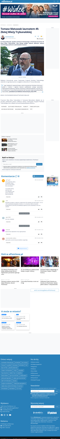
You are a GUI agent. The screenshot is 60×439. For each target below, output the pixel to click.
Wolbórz (20, 370)
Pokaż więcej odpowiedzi (24, 213)
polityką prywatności (31, 167)
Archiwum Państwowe (7, 109)
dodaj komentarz (38, 176)
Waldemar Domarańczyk (21, 109)
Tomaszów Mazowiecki (20, 383)
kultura (19, 388)
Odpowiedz (8, 196)
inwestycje (12, 373)
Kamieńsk (19, 373)
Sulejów (9, 365)
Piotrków (4, 106)
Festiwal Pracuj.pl (36, 380)
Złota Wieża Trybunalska (15, 106)
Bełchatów (4, 368)
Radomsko (12, 388)
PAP (26, 365)
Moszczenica (4, 375)
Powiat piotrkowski (6, 370)
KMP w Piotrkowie (6, 381)
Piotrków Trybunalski (7, 362)
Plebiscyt (25, 106)
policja (3, 365)
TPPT (31, 109)
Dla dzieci (4, 322)
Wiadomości (15, 25)
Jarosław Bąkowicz (6, 378)
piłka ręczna (4, 373)
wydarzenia (4, 388)
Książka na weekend (6, 383)
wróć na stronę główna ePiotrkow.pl (44, 290)
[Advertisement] (22, 124)
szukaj (56, 406)
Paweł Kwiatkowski (9, 36)
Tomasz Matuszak (34, 106)
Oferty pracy (35, 373)
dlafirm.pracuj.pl (36, 375)
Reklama (34, 369)
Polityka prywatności (37, 364)
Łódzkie (15, 381)
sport (15, 370)
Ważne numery (35, 362)
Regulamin (34, 366)
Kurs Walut (34, 371)
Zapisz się (39, 164)
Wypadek (21, 365)
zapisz (56, 391)
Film (17, 314)
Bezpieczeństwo (13, 368)
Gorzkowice (23, 375)
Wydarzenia (9, 25)
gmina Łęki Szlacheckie (19, 378)
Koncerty (4, 314)
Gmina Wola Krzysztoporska (9, 386)
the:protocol (35, 377)
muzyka (20, 386)
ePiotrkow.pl (3, 25)
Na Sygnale (25, 362)
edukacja (15, 365)
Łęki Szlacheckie (14, 375)
